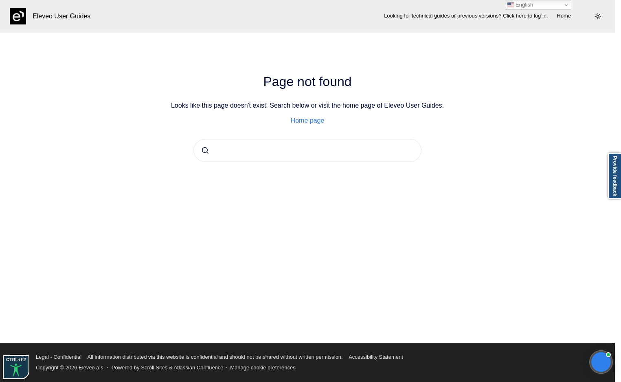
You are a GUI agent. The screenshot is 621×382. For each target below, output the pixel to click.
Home (564, 16)
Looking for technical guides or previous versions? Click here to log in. (466, 16)
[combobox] (307, 150)
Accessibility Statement (376, 357)
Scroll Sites (154, 367)
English (520, 5)
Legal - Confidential (58, 357)
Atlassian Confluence (198, 367)
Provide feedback (615, 176)
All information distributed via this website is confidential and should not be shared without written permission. (214, 357)
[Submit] (205, 150)
